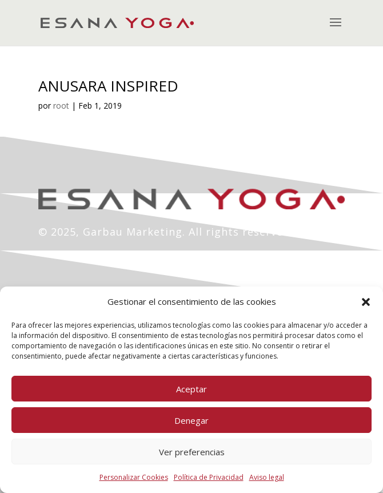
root (61, 105)
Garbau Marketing (132, 231)
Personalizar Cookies (133, 477)
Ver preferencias (192, 452)
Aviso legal (266, 477)
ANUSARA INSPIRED (108, 85)
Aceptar (191, 389)
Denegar (191, 420)
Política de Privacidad (209, 477)
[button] (366, 302)
